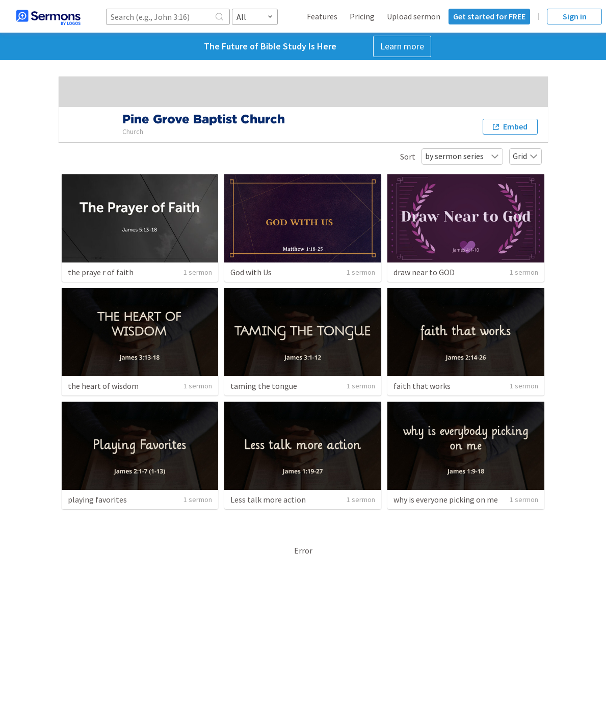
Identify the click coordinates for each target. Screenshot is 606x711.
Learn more (402, 46)
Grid (525, 156)
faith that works (422, 386)
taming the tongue (263, 386)
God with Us (251, 272)
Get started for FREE (489, 16)
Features (322, 16)
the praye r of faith (101, 272)
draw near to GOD (424, 272)
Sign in (575, 16)
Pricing (362, 16)
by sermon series (462, 156)
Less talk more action (268, 499)
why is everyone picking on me (445, 499)
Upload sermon (413, 16)
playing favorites (97, 499)
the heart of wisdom (103, 386)
